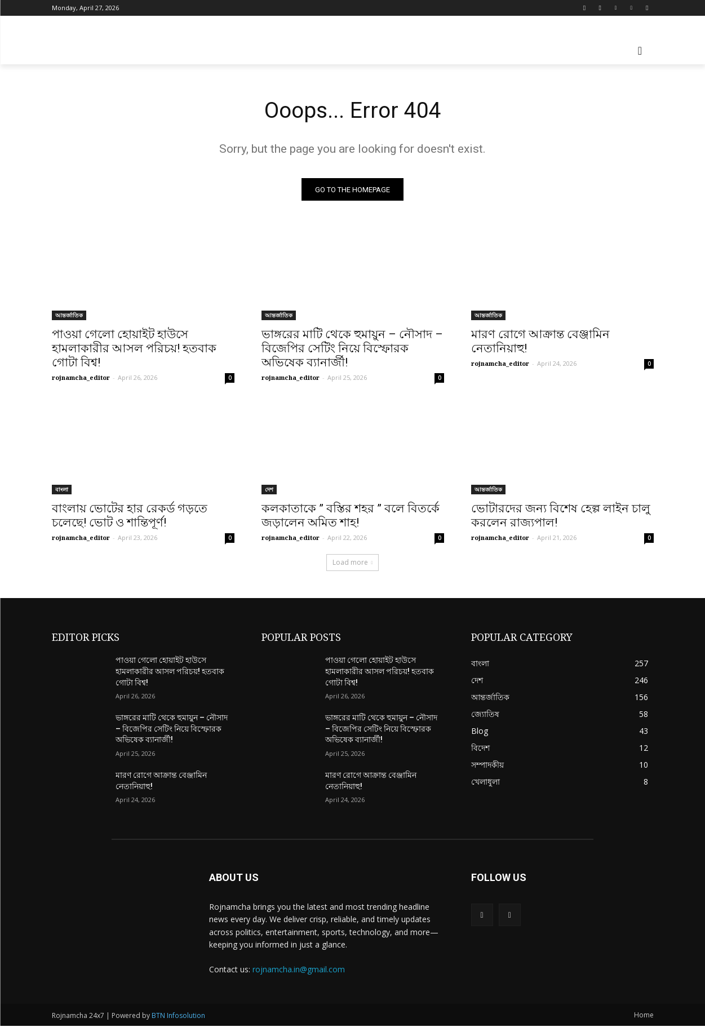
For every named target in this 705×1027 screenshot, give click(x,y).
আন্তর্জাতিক (69, 316)
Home (644, 1016)
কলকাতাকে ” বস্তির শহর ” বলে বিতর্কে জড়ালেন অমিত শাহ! (350, 516)
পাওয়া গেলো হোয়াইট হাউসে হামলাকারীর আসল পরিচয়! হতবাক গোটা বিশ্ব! (134, 349)
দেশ (269, 490)
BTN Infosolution (178, 1016)
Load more (352, 563)
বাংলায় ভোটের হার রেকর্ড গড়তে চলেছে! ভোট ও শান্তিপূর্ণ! (129, 516)
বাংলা (61, 490)
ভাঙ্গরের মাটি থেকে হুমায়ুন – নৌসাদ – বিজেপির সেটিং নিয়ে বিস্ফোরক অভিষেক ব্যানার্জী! (352, 349)
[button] (640, 50)
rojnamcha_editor (81, 378)
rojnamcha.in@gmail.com (298, 969)
